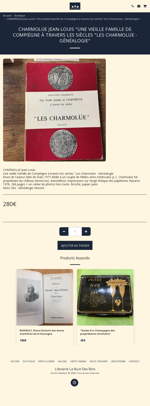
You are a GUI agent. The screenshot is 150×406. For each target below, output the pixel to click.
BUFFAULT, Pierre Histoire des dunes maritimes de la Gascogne (42, 332)
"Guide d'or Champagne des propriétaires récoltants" (97, 332)
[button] (4, 6)
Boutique (20, 15)
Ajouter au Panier (75, 245)
